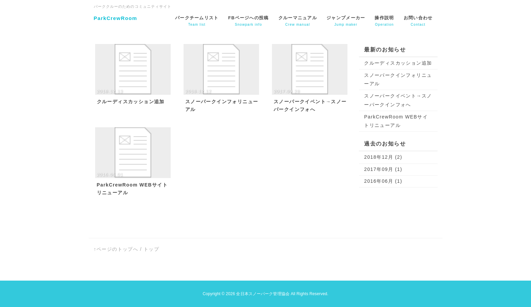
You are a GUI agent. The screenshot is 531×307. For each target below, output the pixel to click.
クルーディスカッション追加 (398, 63)
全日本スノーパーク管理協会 (263, 293)
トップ (151, 249)
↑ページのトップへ (116, 249)
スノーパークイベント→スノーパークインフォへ (398, 100)
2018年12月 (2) (383, 157)
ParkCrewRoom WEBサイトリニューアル (396, 121)
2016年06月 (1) (383, 181)
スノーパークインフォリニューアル (398, 79)
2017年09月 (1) (383, 169)
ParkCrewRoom (115, 18)
